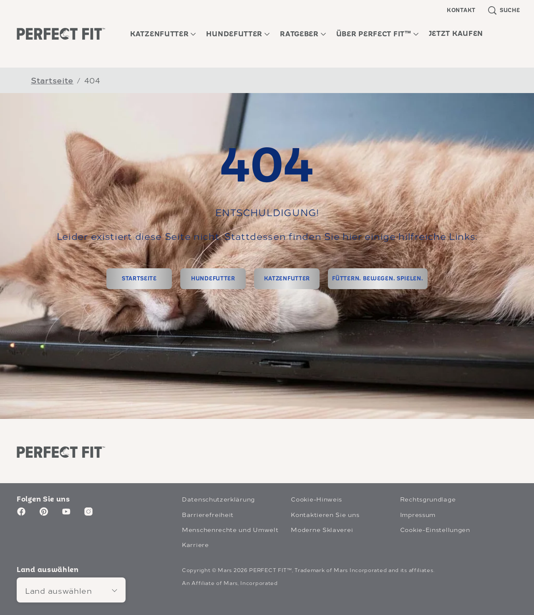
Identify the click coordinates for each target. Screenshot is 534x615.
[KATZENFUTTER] (287, 278)
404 (92, 80)
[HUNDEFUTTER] (213, 278)
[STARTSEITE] (139, 278)
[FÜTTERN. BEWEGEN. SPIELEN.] (377, 278)
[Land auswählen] (71, 589)
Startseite (52, 80)
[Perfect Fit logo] (61, 451)
